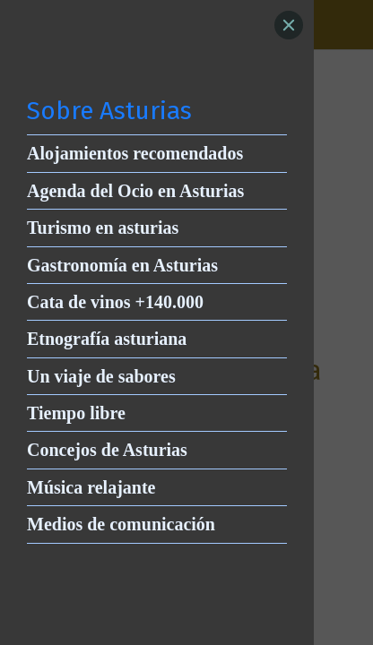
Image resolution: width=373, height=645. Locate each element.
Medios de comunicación (121, 524)
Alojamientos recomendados (135, 153)
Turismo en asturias (102, 227)
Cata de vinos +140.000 (115, 302)
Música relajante (91, 487)
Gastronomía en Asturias (122, 265)
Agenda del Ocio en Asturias (135, 191)
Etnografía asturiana (106, 338)
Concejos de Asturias (107, 450)
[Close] (288, 25)
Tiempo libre (76, 413)
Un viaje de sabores (101, 376)
